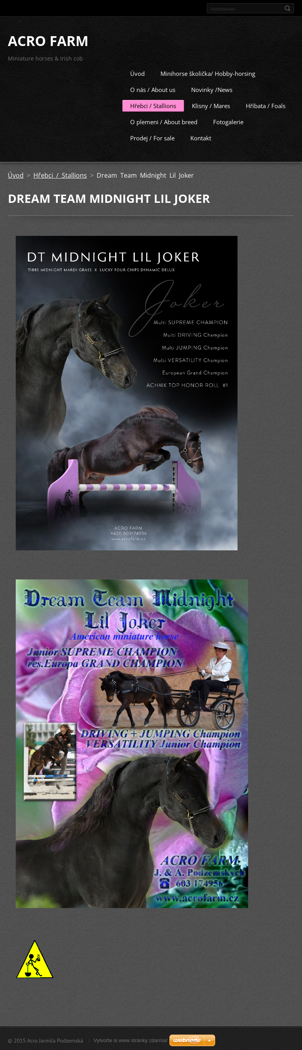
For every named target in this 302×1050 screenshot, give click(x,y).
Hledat (287, 8)
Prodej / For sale (152, 137)
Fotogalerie (228, 121)
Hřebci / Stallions (153, 104)
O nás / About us (152, 88)
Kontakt (200, 137)
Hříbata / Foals (265, 104)
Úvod (137, 72)
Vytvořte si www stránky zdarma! (131, 1039)
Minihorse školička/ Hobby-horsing (207, 72)
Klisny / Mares (211, 104)
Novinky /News (211, 88)
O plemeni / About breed (163, 121)
